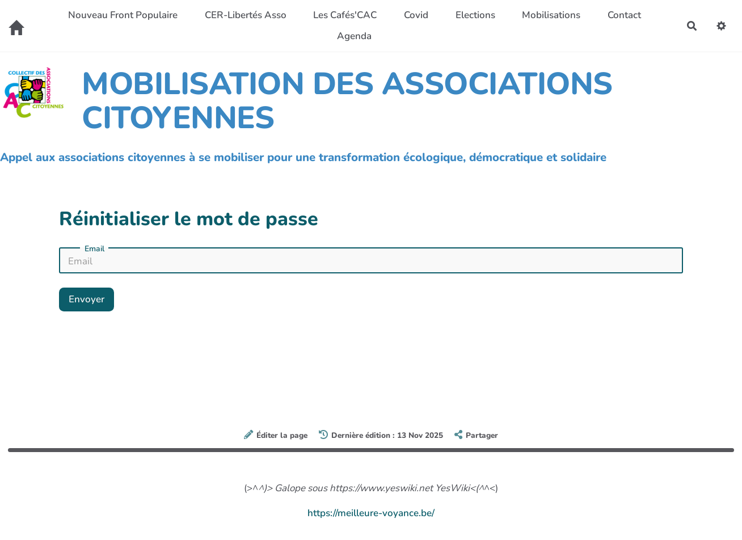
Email (94, 249)
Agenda (354, 36)
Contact (624, 15)
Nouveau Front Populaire (123, 15)
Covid (416, 15)
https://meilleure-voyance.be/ (371, 513)
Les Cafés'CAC (345, 15)
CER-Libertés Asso (245, 15)
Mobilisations (551, 15)
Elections (475, 15)
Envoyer (86, 299)
